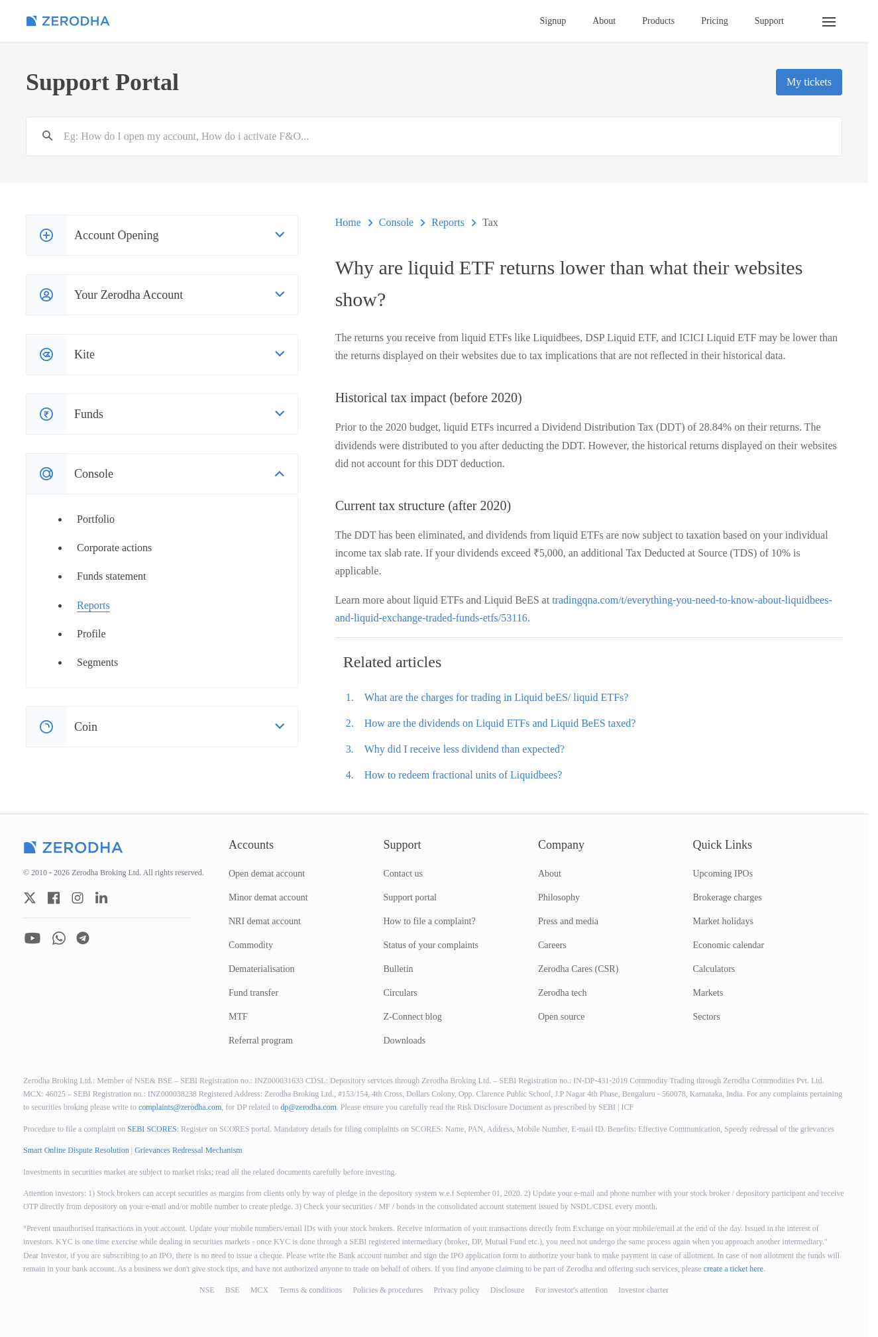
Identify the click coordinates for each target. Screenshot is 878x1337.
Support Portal (102, 82)
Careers (552, 945)
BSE (232, 1290)
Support (769, 21)
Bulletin (398, 969)
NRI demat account (265, 921)
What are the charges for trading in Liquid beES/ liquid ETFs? (496, 697)
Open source (561, 1017)
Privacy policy (456, 1290)
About (604, 21)
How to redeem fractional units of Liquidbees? (463, 774)
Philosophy (559, 897)
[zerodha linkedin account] (101, 897)
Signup (553, 21)
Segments (97, 662)
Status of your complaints (431, 945)
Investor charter (643, 1290)
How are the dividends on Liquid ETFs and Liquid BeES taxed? (500, 723)
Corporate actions (114, 547)
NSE (207, 1290)
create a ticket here (733, 1268)
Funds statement (111, 576)
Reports (93, 605)
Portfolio (96, 519)
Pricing (714, 21)
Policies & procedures (388, 1290)
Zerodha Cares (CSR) (578, 969)
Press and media (568, 921)
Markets (708, 993)
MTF (238, 1017)
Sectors (706, 1017)
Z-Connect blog (413, 1017)
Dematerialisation (262, 969)
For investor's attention (571, 1290)
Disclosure (507, 1290)
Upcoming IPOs (723, 874)
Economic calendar (729, 945)
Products (658, 21)
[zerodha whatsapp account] (59, 938)
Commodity (251, 945)
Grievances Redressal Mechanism (189, 1150)
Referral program (261, 1040)
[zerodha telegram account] (82, 938)
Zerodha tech (562, 993)
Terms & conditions (310, 1290)
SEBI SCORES (151, 1129)
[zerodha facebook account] (53, 897)
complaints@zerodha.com (179, 1107)
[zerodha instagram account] (77, 897)
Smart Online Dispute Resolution (76, 1150)
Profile (91, 633)
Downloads (405, 1040)
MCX (259, 1290)
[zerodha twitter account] (29, 897)
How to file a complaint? (430, 921)
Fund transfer (253, 993)
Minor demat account (268, 897)
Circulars (400, 993)
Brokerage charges (727, 897)
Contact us (403, 874)
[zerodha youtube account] (32, 938)
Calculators (714, 969)
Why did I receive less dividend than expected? (464, 749)
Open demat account (267, 874)
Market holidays (723, 921)
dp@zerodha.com (308, 1107)
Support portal (410, 897)
